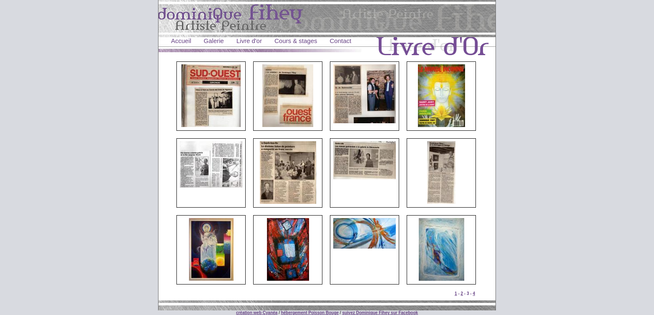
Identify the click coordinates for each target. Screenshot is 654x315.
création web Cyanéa (256, 312)
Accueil (181, 40)
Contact (341, 40)
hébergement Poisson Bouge (310, 312)
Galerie (214, 40)
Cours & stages (295, 40)
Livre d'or (249, 40)
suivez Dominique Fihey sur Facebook (380, 312)
